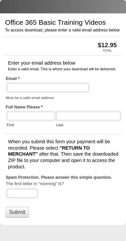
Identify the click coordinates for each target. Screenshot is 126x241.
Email (12, 79)
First (10, 125)
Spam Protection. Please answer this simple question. (59, 177)
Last (59, 125)
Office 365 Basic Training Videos (63, 6)
